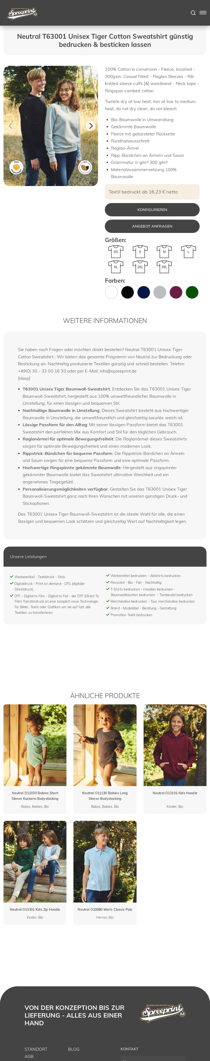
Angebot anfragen (152, 226)
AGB (29, 1056)
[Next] (90, 126)
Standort (36, 1049)
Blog (74, 1049)
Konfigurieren (152, 209)
